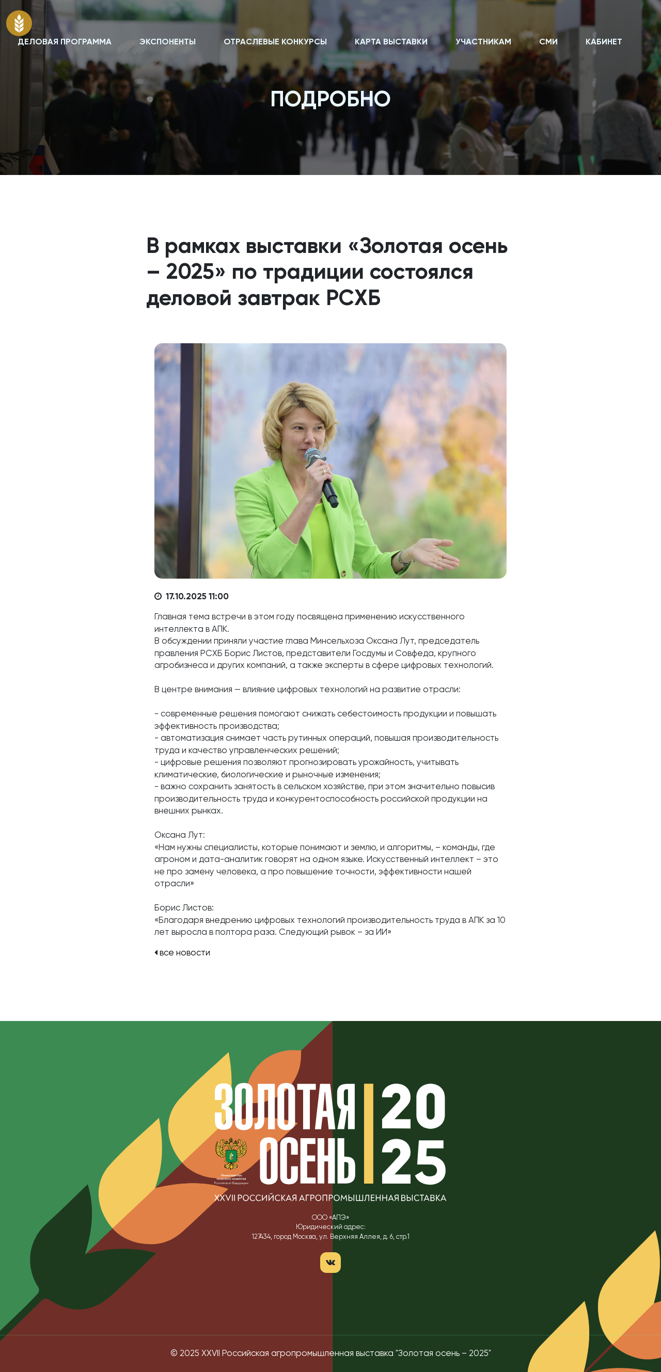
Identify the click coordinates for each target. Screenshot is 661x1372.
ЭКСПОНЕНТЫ (167, 42)
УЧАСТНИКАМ (483, 42)
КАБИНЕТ (604, 42)
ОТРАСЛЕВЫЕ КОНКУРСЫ (275, 42)
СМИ (548, 42)
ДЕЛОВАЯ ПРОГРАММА (65, 42)
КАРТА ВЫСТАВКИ (391, 42)
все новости (185, 953)
